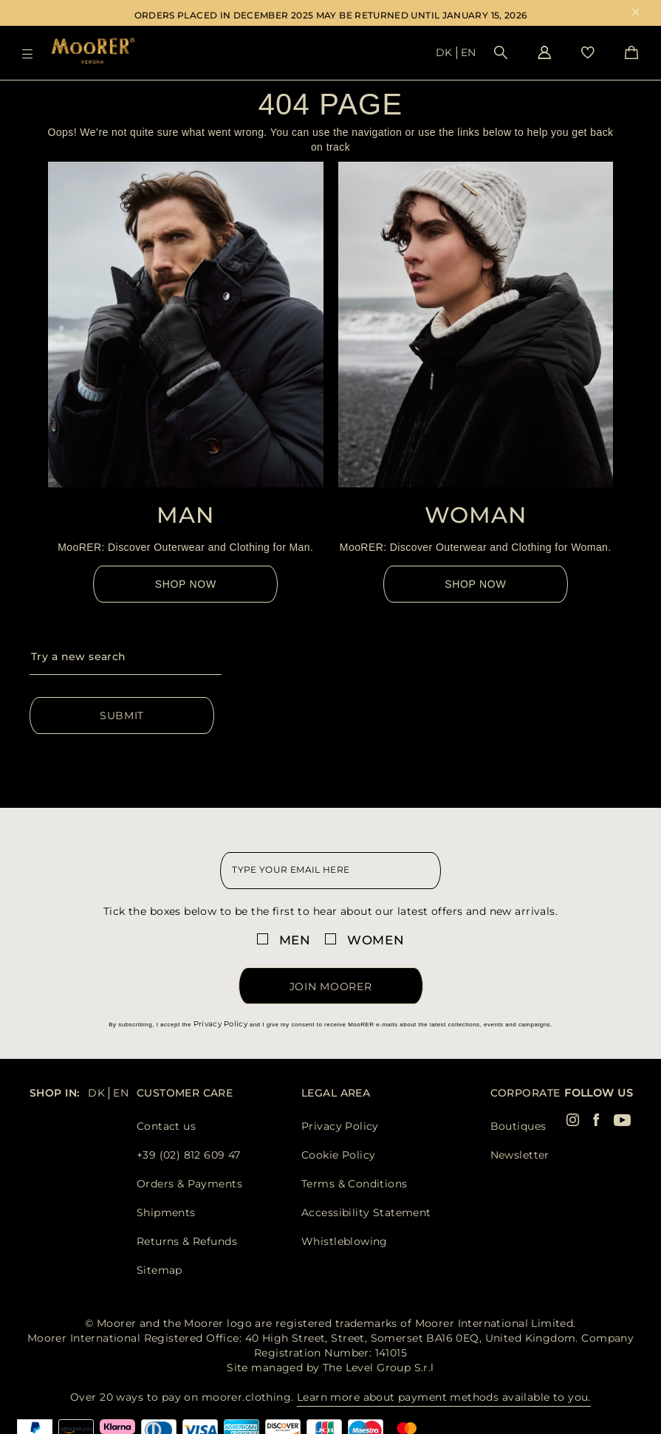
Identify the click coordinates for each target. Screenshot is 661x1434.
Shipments (166, 1212)
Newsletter (519, 1155)
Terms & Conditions (354, 1183)
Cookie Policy (338, 1155)
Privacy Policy (220, 1024)
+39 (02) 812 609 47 (189, 1155)
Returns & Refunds (187, 1241)
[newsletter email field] (330, 870)
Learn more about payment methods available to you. (444, 1397)
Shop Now (185, 584)
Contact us (166, 1126)
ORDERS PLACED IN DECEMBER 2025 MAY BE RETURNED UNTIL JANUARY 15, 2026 (330, 15)
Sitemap (159, 1270)
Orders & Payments (189, 1183)
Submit (122, 715)
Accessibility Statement (366, 1212)
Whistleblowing (344, 1241)
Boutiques (518, 1126)
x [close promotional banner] (635, 13)
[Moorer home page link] (93, 52)
